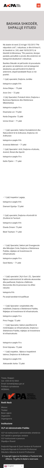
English (9, 466)
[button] (38, 5)
